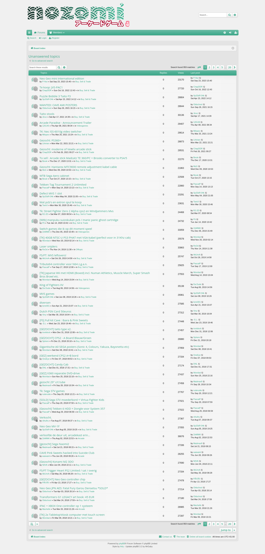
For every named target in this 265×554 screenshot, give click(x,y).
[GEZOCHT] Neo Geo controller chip (62, 479)
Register (55, 38)
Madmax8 (46, 385)
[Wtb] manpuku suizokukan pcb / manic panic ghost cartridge (79, 220)
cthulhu (45, 421)
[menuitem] (224, 32)
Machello (46, 509)
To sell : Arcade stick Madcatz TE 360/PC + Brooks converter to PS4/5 (83, 158)
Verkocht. (46, 417)
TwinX (45, 205)
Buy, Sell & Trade (83, 81)
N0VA (44, 465)
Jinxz (44, 117)
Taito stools (47, 114)
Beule (44, 161)
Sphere (45, 341)
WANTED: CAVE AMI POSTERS (58, 105)
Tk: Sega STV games (52, 391)
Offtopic (79, 249)
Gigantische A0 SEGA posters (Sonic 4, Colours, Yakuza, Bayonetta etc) (84, 347)
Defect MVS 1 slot (51, 193)
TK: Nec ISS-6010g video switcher (61, 131)
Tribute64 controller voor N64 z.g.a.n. (63, 264)
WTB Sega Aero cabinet (54, 175)
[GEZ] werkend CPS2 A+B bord (59, 355)
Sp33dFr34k (47, 99)
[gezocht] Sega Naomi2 (54, 444)
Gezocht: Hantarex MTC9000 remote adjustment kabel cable (78, 167)
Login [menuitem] (231, 33)
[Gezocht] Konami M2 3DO (57, 461)
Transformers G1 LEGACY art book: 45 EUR (67, 497)
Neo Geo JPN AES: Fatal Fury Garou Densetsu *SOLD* (74, 488)
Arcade (81, 438)
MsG (44, 170)
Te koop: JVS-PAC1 (51, 87)
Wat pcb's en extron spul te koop (61, 202)
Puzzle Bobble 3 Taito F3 (55, 96)
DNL (44, 368)
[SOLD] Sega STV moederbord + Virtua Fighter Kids (72, 400)
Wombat (46, 241)
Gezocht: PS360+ (50, 140)
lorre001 (46, 306)
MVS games (47, 294)
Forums (41, 32)
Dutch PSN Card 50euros (55, 311)
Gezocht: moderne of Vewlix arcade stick (65, 149)
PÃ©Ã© (45, 482)
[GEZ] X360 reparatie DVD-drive (60, 373)
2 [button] (209, 67)
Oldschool (46, 108)
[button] (199, 67)
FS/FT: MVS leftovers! (53, 255)
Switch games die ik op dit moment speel (66, 229)
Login (44, 38)
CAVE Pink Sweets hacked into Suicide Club (67, 453)
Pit (43, 223)
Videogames (82, 126)
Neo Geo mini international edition (62, 78)
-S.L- (44, 323)
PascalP (46, 188)
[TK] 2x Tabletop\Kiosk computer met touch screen (72, 514)
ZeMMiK (46, 232)
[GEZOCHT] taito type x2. (55, 329)
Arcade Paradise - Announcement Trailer (65, 122)
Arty (122, 546)
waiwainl (46, 456)
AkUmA (45, 258)
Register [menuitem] (237, 33)
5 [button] (222, 67)
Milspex (45, 134)
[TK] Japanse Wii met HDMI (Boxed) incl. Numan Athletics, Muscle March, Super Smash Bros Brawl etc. (95, 274)
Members (57, 32)
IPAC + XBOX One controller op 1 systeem (66, 506)
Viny (44, 315)
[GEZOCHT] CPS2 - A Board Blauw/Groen (65, 338)
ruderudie (46, 394)
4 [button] (218, 67)
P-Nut (44, 81)
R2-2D (45, 214)
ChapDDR (47, 90)
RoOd (45, 249)
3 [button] (213, 67)
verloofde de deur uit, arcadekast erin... (65, 435)
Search (33, 38)
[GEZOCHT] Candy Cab (54, 364)
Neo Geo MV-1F (49, 426)
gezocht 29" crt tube (52, 382)
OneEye (46, 359)
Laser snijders (48, 246)
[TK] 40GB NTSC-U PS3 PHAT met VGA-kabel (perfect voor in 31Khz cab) (85, 237)
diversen (45, 302)
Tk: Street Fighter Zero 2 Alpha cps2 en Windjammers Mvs (77, 211)
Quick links (30, 33)
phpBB (122, 543)
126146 (45, 126)
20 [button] (229, 67)
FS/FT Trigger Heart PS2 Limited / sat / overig (68, 470)
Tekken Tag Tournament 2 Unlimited (63, 184)
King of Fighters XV (51, 285)
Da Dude (46, 288)
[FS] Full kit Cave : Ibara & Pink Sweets (64, 320)
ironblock (46, 332)
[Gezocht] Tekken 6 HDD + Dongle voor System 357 (72, 408)
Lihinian (45, 143)
